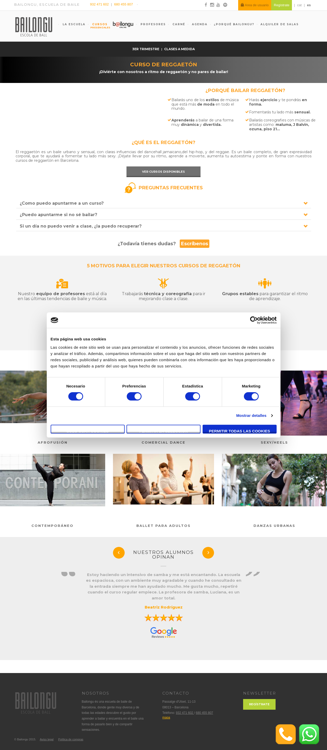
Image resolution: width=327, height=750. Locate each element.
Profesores (152, 24)
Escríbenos (194, 244)
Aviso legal (47, 739)
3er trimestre (146, 49)
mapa (166, 717)
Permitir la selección (163, 431)
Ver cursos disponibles (163, 171)
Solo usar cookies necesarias (87, 431)
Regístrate (259, 704)
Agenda (199, 24)
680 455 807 (123, 4)
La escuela (73, 24)
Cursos (98, 26)
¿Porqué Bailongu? (234, 24)
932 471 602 (100, 4)
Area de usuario (255, 5)
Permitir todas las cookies (239, 431)
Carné (178, 24)
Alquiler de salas (280, 24)
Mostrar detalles (251, 415)
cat (299, 5)
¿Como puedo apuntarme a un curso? (62, 203)
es (309, 5)
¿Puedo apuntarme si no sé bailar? (58, 214)
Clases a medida (179, 49)
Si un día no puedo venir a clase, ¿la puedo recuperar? (81, 226)
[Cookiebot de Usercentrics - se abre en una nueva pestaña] (254, 320)
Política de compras (70, 739)
